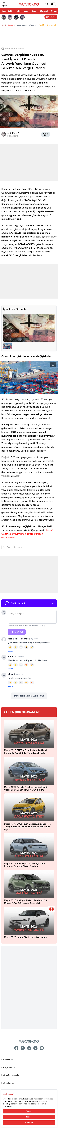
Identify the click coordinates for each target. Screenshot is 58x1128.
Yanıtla (10, 651)
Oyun (34, 11)
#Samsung (22, 25)
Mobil (18, 11)
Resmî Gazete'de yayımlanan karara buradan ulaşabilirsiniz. (26, 534)
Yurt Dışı (6, 547)
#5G (4, 25)
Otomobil (44, 11)
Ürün (26, 11)
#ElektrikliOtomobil (47, 25)
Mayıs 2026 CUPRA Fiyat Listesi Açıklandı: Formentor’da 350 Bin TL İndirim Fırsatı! (26, 1059)
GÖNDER (16, 632)
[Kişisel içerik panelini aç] (50, 17)
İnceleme (18, 547)
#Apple (11, 25)
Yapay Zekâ (7, 11)
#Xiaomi (32, 25)
